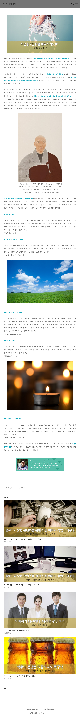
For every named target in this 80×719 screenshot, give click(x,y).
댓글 (6, 688)
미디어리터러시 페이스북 (33, 709)
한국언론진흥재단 (49, 709)
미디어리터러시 (9, 4)
